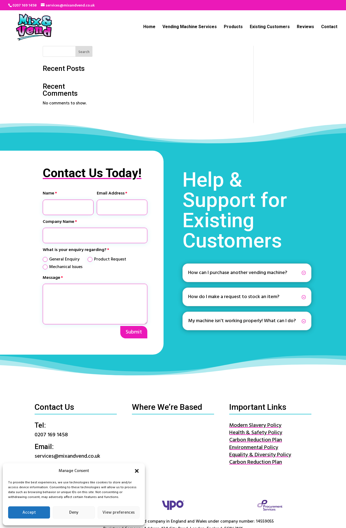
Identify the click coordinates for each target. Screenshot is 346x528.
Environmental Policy (253, 417)
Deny (73, 512)
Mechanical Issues (62, 236)
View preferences (118, 512)
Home (149, 27)
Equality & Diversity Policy (260, 424)
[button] (136, 471)
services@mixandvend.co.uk (67, 426)
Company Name (58, 191)
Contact (329, 27)
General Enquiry (61, 229)
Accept (29, 512)
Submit (134, 301)
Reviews (305, 27)
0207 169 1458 (24, 5)
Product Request (107, 229)
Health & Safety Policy (255, 402)
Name (48, 163)
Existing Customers (270, 27)
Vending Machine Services (189, 27)
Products (233, 27)
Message (51, 247)
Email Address (111, 163)
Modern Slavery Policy (255, 395)
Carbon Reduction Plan (255, 409)
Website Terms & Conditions (204, 517)
